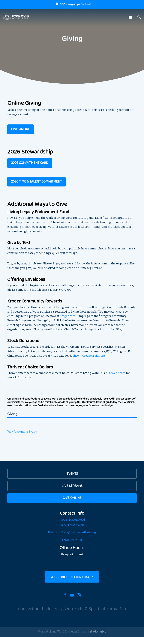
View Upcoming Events (22, 432)
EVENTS (72, 473)
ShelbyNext (98, 631)
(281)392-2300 (72, 540)
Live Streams (72, 485)
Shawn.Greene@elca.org (89, 356)
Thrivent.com (116, 373)
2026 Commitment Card (29, 162)
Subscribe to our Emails (72, 577)
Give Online (20, 129)
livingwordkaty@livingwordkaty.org (72, 532)
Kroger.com (67, 316)
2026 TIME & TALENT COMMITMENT (36, 181)
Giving (12, 414)
